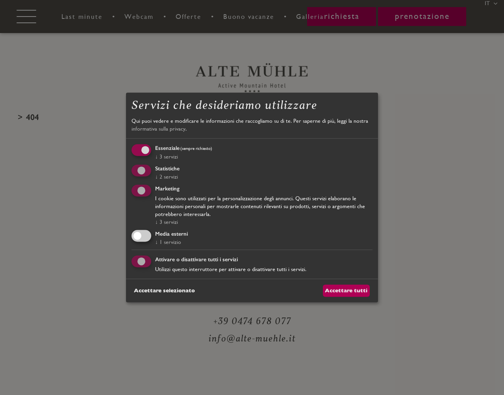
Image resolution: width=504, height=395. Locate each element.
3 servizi (166, 157)
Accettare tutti (346, 290)
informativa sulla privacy (158, 129)
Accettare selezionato (164, 290)
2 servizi (166, 177)
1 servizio (168, 242)
